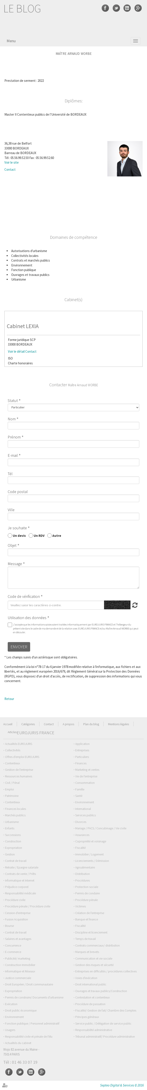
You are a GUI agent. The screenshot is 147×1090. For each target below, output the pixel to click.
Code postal (18, 491)
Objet (12, 545)
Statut (13, 400)
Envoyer (19, 646)
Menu (11, 40)
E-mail (13, 455)
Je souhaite (17, 527)
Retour (9, 699)
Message (15, 563)
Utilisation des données (27, 617)
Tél (10, 473)
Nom (12, 418)
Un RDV (39, 535)
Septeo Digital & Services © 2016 (122, 1085)
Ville (11, 509)
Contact (10, 169)
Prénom (14, 437)
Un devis (19, 535)
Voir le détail (16, 351)
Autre (56, 535)
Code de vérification (24, 596)
